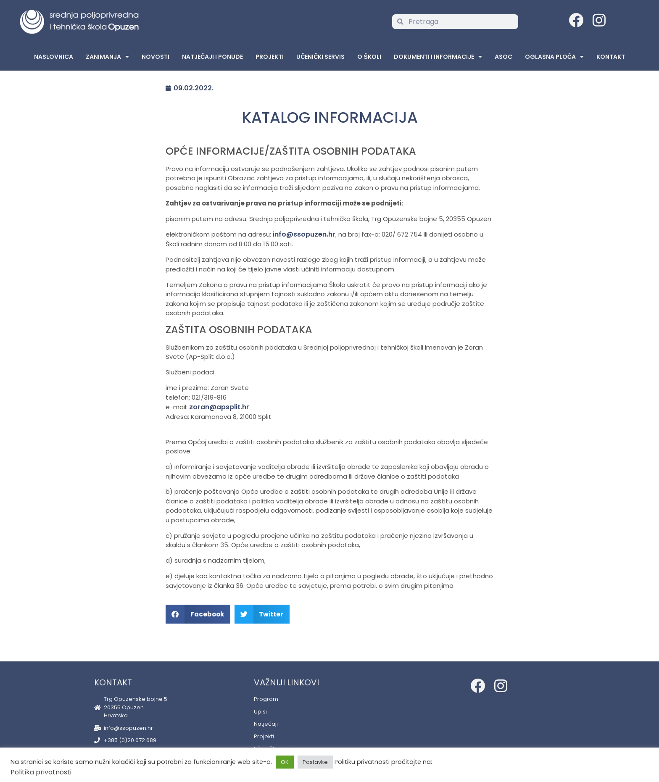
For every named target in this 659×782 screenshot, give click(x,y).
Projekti (270, 57)
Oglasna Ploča (554, 57)
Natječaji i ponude (212, 57)
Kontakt (610, 57)
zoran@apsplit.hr (219, 407)
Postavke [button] (315, 762)
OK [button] (285, 762)
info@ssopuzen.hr (304, 234)
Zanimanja (107, 57)
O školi (369, 57)
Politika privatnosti (41, 772)
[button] (198, 614)
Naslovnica (53, 57)
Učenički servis (320, 57)
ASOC (503, 57)
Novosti (155, 57)
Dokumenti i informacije (438, 57)
